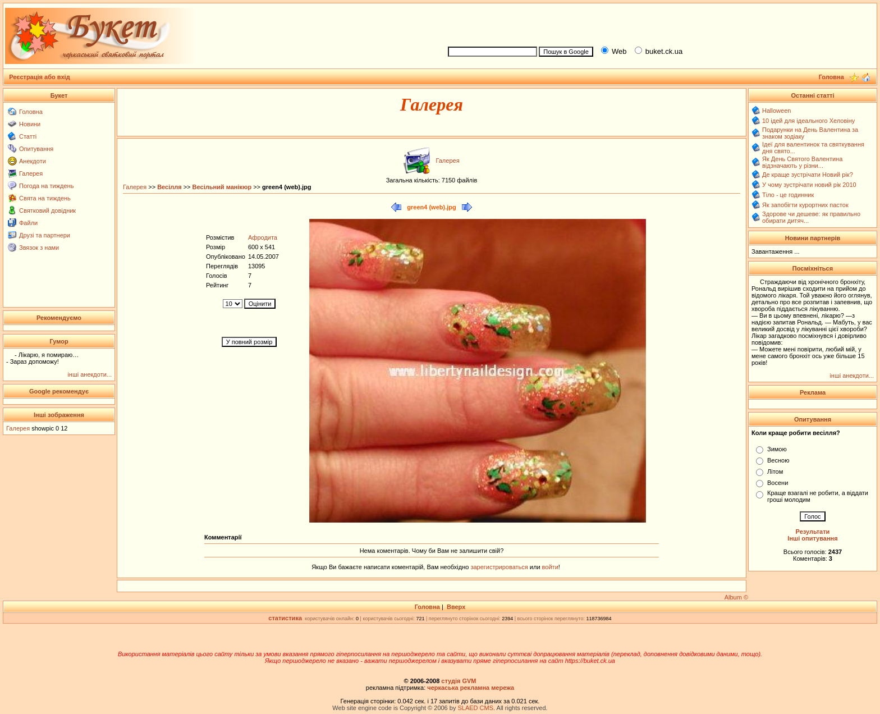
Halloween (776, 110)
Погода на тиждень (46, 185)
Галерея (31, 173)
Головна (31, 111)
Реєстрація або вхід (39, 77)
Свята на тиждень (45, 198)
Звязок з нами (39, 247)
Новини (29, 124)
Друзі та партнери (44, 235)
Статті (27, 136)
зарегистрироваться (499, 567)
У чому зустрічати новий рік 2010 (809, 184)
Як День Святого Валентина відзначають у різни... (802, 162)
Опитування (36, 148)
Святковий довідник (47, 210)
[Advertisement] (657, 23)
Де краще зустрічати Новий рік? (807, 174)
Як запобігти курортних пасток (805, 205)
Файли (28, 222)
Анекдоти (32, 161)
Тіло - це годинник (788, 194)
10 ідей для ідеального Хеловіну (808, 120)
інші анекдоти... (89, 374)
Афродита (262, 237)
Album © (736, 597)
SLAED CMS (475, 707)
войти (549, 567)
